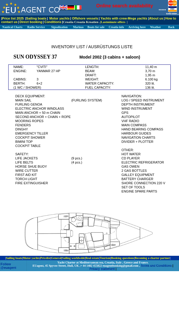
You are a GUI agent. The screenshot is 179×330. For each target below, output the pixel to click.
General (56, 258)
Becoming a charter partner (152, 258)
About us (156, 18)
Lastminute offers (113, 22)
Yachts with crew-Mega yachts (123, 18)
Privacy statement (102, 269)
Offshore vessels (85, 18)
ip (172, 258)
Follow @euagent (8, 265)
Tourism (105, 258)
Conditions (52, 22)
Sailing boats (36, 18)
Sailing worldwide (73, 258)
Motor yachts (59, 18)
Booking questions (122, 258)
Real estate (92, 258)
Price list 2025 (13, 18)
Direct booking (30, 22)
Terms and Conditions (156, 265)
